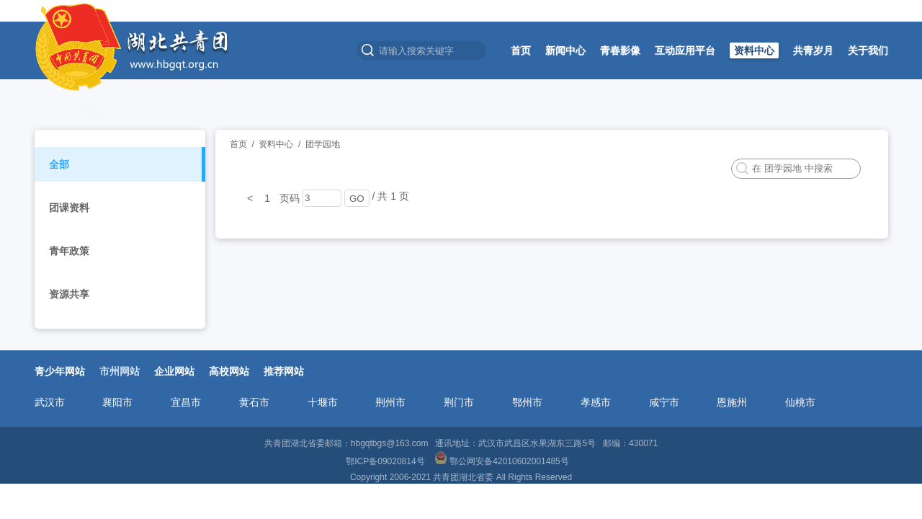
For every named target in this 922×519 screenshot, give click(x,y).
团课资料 (69, 207)
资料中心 (754, 50)
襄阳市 (117, 402)
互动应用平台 (685, 50)
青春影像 (620, 50)
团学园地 (322, 144)
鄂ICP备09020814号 (386, 461)
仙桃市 (800, 402)
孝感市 (596, 402)
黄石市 (254, 402)
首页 (521, 50)
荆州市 (390, 402)
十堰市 (323, 402)
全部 (59, 164)
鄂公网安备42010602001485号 (502, 461)
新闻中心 (565, 50)
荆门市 (459, 402)
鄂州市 (527, 402)
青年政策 (69, 251)
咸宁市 (664, 402)
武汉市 (50, 402)
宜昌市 (186, 402)
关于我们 (868, 50)
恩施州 (732, 402)
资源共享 (69, 294)
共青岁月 (813, 50)
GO (356, 198)
